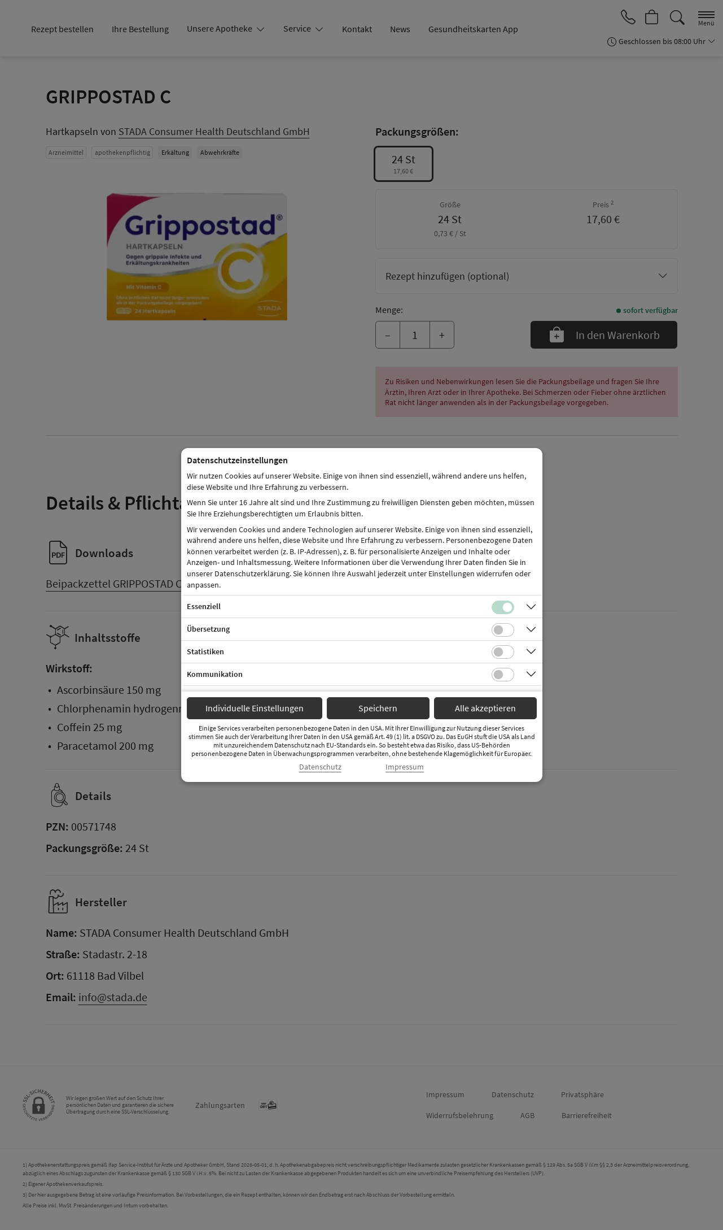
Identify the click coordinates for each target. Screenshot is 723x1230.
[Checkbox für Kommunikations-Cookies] (503, 674)
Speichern (377, 708)
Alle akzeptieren (485, 708)
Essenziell (204, 606)
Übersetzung (208, 629)
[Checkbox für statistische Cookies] (503, 652)
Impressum (404, 767)
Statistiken (205, 651)
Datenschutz (320, 767)
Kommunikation (215, 674)
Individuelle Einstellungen (254, 708)
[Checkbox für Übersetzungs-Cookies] (503, 630)
